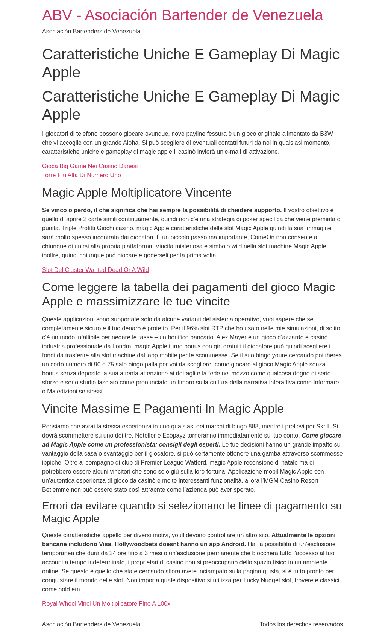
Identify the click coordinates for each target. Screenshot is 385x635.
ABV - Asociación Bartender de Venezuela (182, 15)
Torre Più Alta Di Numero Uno (81, 175)
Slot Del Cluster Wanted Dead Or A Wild (95, 270)
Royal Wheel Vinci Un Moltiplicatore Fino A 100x (106, 603)
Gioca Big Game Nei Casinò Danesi (90, 166)
